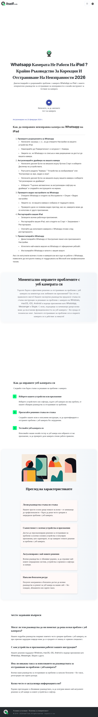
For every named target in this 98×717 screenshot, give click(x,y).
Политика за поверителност (38, 711)
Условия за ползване (20, 711)
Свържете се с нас (49, 713)
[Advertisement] (49, 25)
